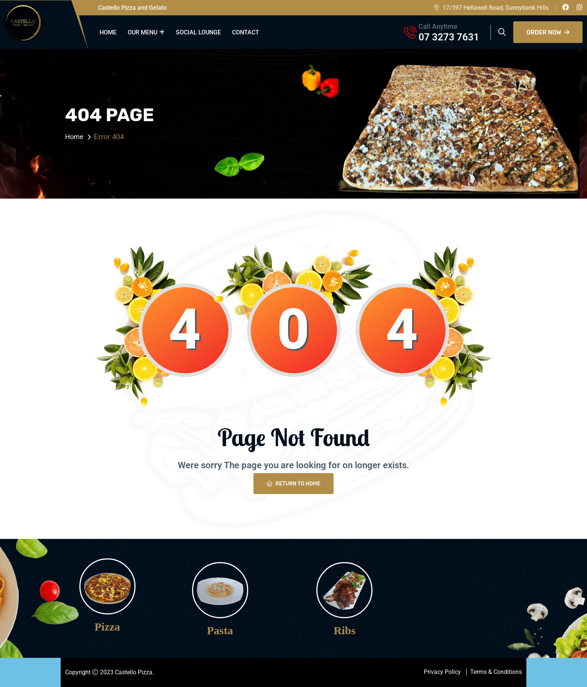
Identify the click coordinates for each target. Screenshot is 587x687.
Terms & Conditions (496, 671)
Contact (245, 32)
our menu (142, 32)
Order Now (547, 32)
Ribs (344, 630)
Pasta (220, 630)
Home (108, 32)
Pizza (107, 627)
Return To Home (293, 484)
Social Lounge (198, 32)
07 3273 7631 (449, 37)
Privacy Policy (442, 671)
